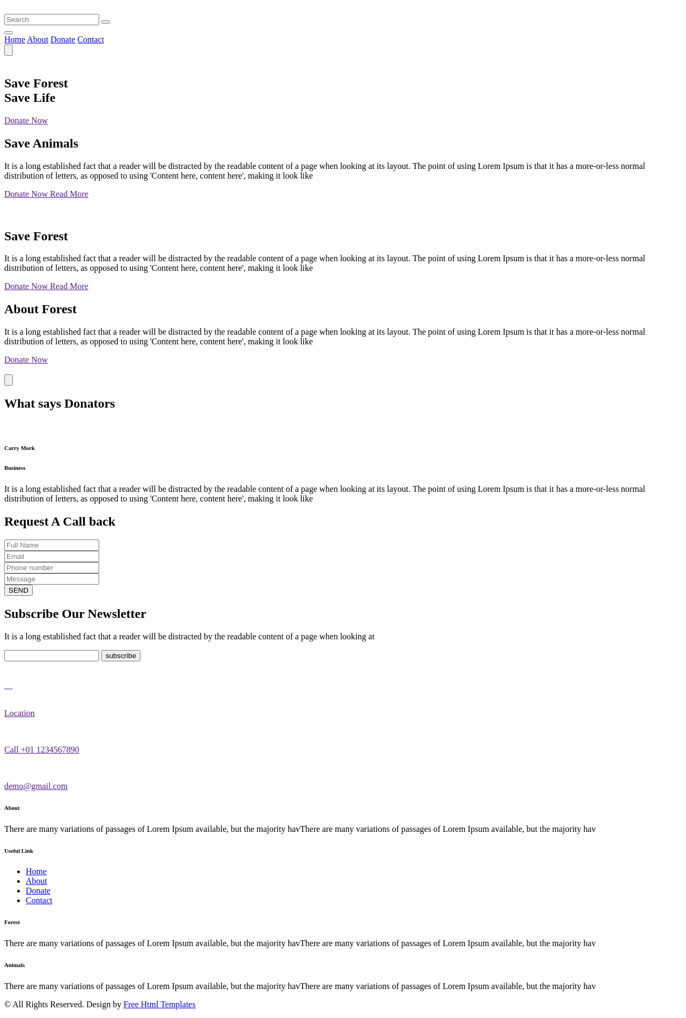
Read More (69, 193)
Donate (62, 39)
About (37, 39)
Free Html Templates (159, 1004)
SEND (18, 590)
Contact (90, 39)
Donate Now (26, 120)
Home (14, 39)
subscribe (121, 656)
